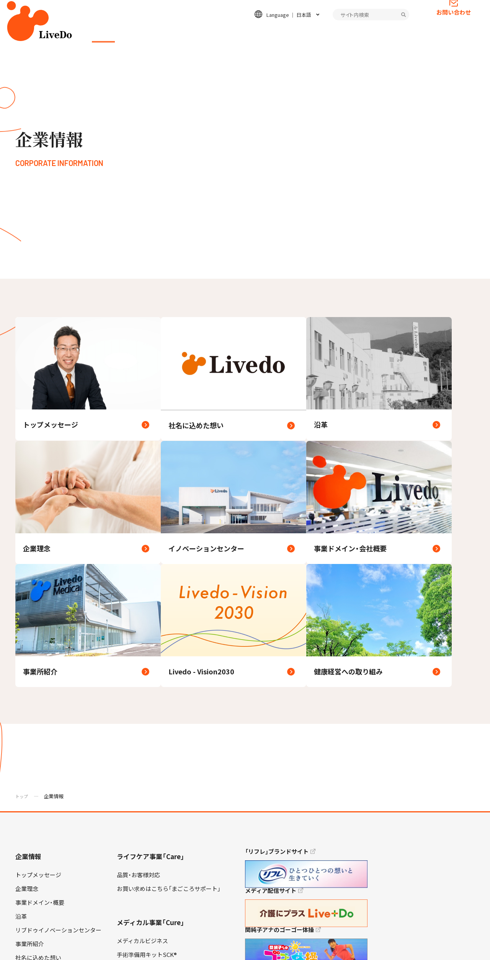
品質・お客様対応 (138, 643)
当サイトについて (146, 944)
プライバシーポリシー (38, 944)
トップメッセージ (38, 643)
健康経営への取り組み (44, 753)
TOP (463, 929)
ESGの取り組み (268, 33)
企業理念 (26, 657)
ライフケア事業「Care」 (151, 624)
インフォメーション (373, 33)
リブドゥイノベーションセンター (58, 698)
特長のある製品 (137, 764)
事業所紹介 (29, 712)
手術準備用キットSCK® (147, 722)
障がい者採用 (32, 895)
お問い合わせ (453, 25)
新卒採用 (26, 854)
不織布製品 (131, 750)
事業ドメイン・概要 (39, 670)
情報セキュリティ (95, 944)
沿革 (21, 684)
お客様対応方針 (35, 767)
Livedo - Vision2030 (40, 739)
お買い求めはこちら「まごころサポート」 (168, 657)
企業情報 (103, 33)
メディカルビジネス (142, 709)
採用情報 (318, 33)
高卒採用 (26, 867)
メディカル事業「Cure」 (151, 690)
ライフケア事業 (153, 33)
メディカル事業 (211, 33)
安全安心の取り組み (142, 736)
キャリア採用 (32, 881)
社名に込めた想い (38, 726)
